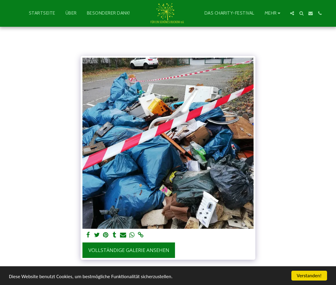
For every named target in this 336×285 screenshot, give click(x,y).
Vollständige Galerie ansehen (128, 250)
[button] (292, 13)
